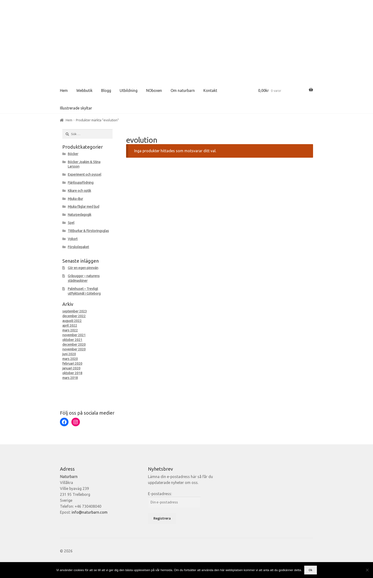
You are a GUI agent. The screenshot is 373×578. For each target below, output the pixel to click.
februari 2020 (72, 363)
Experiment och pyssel (84, 174)
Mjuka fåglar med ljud (83, 206)
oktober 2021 (72, 340)
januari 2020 (71, 368)
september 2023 (74, 311)
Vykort (73, 239)
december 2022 (74, 316)
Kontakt (210, 90)
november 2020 (74, 349)
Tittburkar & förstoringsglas (88, 231)
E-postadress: (160, 494)
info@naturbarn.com (90, 512)
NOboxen (154, 90)
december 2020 (74, 344)
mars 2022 (70, 330)
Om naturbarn (183, 90)
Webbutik (84, 90)
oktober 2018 (72, 373)
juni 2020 (69, 354)
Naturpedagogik (79, 215)
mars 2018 (70, 378)
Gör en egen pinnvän (83, 268)
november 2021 (74, 335)
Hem (64, 90)
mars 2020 (70, 359)
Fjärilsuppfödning (80, 183)
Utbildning (128, 90)
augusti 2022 (72, 321)
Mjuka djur (75, 199)
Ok (310, 570)
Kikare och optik (79, 191)
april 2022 (69, 325)
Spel (71, 223)
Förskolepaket (78, 247)
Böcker (73, 154)
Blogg (106, 90)
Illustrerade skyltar (76, 108)
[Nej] (367, 570)
